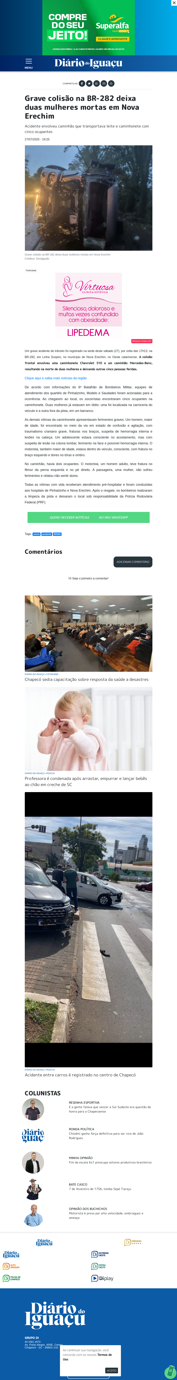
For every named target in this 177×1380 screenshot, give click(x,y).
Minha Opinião (81, 1102)
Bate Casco (78, 1129)
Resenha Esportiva (84, 1047)
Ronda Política (81, 1073)
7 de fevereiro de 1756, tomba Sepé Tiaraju (100, 1133)
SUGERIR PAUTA (88, 1303)
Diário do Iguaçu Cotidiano (41, 618)
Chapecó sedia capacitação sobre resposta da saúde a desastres (87, 623)
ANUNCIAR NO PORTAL (88, 1318)
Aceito (111, 1370)
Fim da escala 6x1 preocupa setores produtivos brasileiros (110, 1106)
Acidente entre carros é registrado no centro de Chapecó (80, 1019)
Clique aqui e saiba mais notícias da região (56, 378)
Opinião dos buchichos (88, 1153)
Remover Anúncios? (141, 341)
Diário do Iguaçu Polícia (40, 717)
